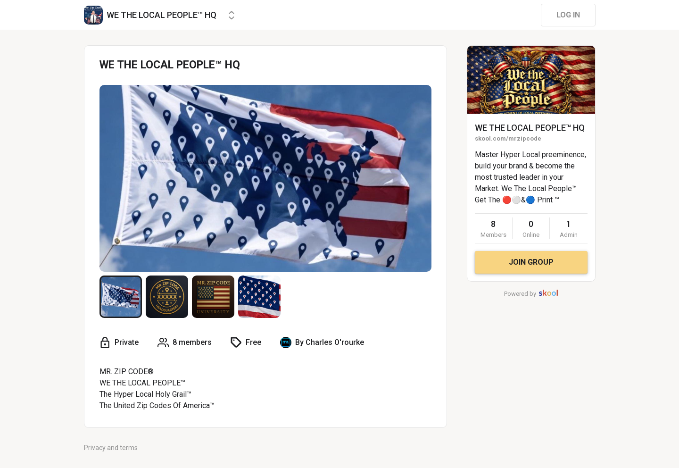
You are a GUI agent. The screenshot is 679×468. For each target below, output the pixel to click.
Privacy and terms (111, 447)
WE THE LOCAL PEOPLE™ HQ (530, 128)
